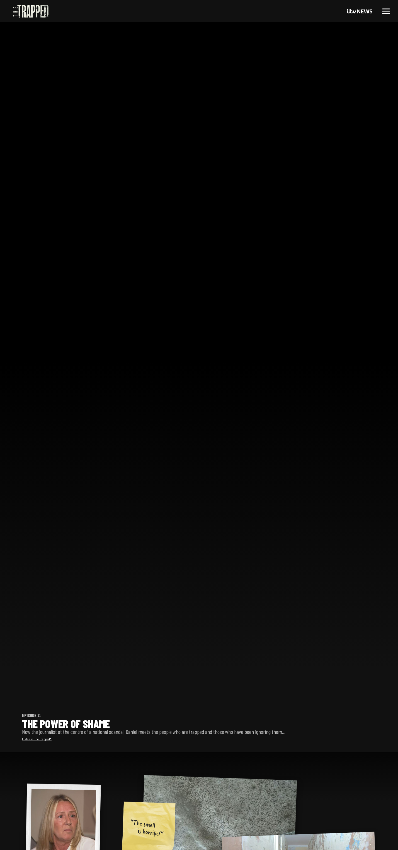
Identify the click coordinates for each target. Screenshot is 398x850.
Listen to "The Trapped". (37, 739)
